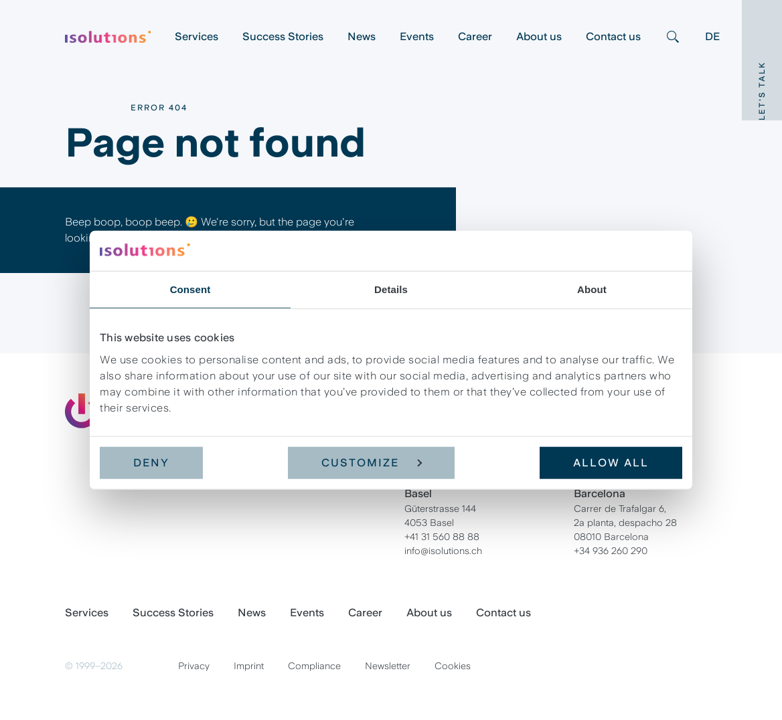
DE (712, 36)
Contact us (613, 36)
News (361, 36)
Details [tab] (391, 289)
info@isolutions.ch (443, 550)
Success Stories (282, 36)
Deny (151, 462)
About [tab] (592, 289)
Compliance (314, 665)
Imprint (249, 665)
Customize (371, 462)
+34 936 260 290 (610, 550)
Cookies (453, 665)
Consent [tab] (190, 289)
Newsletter (387, 665)
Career (475, 36)
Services (196, 36)
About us (539, 36)
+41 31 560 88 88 (441, 536)
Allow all (611, 462)
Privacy (194, 665)
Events (417, 36)
